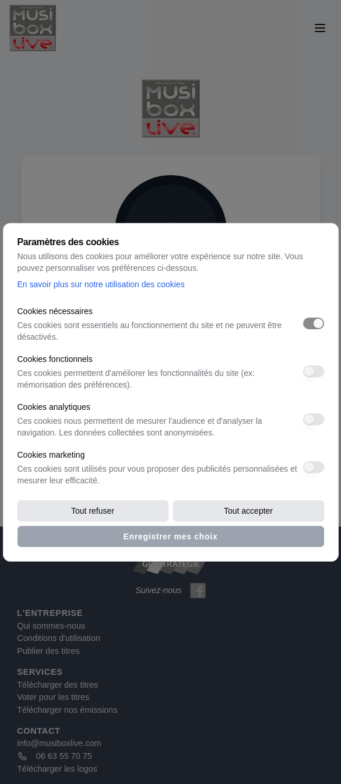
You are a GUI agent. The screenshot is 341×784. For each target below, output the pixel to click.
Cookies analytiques (53, 407)
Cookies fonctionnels (55, 359)
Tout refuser (92, 510)
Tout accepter (248, 510)
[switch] (313, 323)
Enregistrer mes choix (171, 536)
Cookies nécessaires (55, 311)
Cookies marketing (51, 454)
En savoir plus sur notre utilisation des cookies (101, 284)
